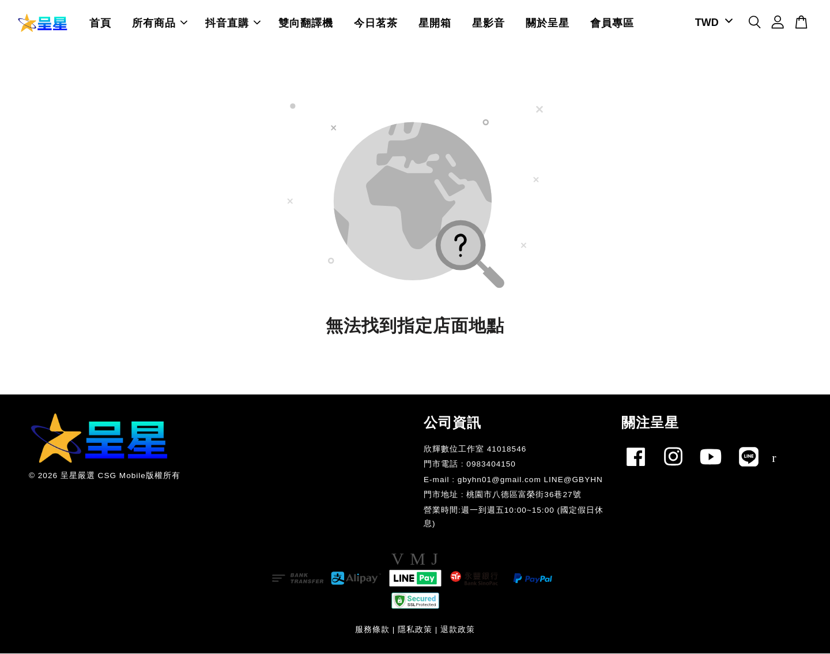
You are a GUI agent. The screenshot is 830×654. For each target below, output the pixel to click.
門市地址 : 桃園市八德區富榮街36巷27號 (503, 495)
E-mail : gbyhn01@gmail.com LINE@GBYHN (513, 480)
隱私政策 (415, 630)
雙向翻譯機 (305, 23)
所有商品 (159, 23)
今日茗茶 (376, 23)
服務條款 (372, 630)
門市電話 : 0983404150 (470, 464)
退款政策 (457, 630)
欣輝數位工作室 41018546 (475, 449)
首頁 (100, 23)
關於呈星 (547, 23)
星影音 (488, 23)
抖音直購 (233, 23)
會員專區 (612, 23)
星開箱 (434, 23)
